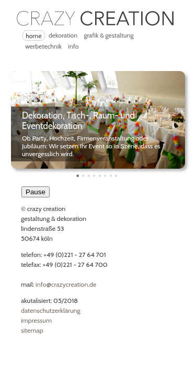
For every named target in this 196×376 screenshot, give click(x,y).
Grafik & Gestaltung (108, 35)
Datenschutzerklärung (50, 310)
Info (73, 46)
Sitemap (32, 330)
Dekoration (63, 35)
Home (34, 36)
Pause (35, 192)
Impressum (36, 320)
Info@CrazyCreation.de (66, 284)
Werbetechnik (43, 46)
